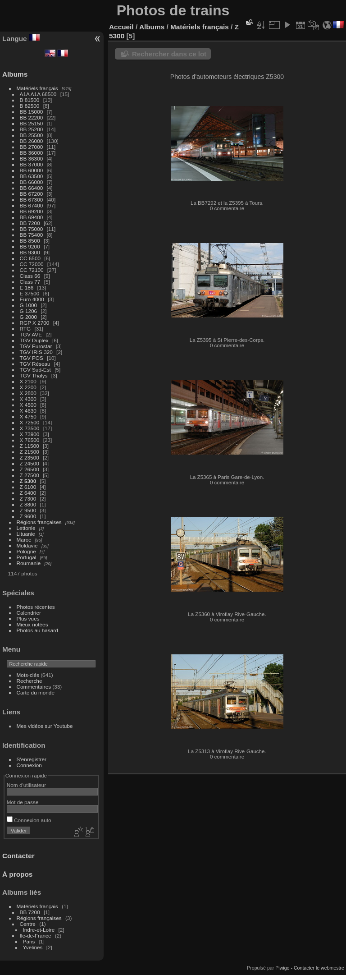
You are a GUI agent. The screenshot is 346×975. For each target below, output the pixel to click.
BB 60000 (31, 170)
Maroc (24, 540)
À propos (17, 874)
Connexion (29, 765)
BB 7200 (30, 223)
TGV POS (31, 358)
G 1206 (28, 311)
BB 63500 (31, 176)
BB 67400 (31, 205)
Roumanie (29, 563)
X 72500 (30, 422)
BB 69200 (31, 211)
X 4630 (28, 411)
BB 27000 (31, 147)
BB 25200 (31, 129)
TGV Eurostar (36, 346)
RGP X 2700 (35, 323)
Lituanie (26, 534)
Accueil (121, 27)
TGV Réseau (35, 364)
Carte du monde (36, 692)
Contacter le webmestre (319, 967)
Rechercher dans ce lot (169, 54)
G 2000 (28, 317)
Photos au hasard (37, 630)
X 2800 (28, 393)
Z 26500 (29, 469)
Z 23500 (29, 457)
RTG (25, 328)
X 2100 (28, 381)
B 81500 (30, 100)
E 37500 (30, 293)
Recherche (29, 681)
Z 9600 (28, 516)
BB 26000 (31, 141)
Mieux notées (32, 624)
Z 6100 (28, 487)
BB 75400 (31, 235)
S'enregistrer (31, 759)
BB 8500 (30, 241)
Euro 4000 (32, 299)
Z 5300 (28, 481)
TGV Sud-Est (35, 370)
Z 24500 (29, 463)
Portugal (26, 557)
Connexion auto (29, 820)
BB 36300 (31, 158)
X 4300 (28, 399)
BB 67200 (31, 194)
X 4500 (28, 405)
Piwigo (282, 967)
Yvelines (33, 947)
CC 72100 (32, 270)
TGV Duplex (34, 340)
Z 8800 (28, 504)
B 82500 (30, 106)
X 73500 (30, 428)
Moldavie (27, 545)
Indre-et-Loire (39, 930)
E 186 (27, 287)
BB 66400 (31, 188)
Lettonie (26, 528)
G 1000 (28, 305)
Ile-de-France (35, 935)
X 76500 (30, 440)
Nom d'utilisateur (26, 785)
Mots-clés (28, 675)
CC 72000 (32, 264)
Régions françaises (39, 522)
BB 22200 (31, 117)
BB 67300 (31, 199)
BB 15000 (31, 112)
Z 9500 (28, 510)
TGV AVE (31, 334)
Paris (29, 941)
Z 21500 (29, 452)
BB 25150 (31, 123)
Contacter (18, 856)
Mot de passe (23, 802)
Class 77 (30, 282)
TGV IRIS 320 (36, 352)
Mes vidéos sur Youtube (45, 726)
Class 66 (30, 276)
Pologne (26, 551)
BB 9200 (30, 246)
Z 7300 (28, 498)
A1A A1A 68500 (38, 94)
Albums (14, 74)
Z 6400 (28, 493)
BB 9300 (30, 252)
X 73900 (30, 434)
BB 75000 (31, 229)
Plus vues (28, 618)
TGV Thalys (34, 375)
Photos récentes (36, 607)
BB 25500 (31, 135)
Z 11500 (29, 446)
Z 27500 (29, 475)
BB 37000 (31, 164)
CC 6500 (30, 258)
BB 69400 (31, 217)
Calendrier (29, 613)
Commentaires (34, 687)
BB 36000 (31, 153)
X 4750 (28, 416)
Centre (28, 924)
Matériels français (37, 88)
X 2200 (28, 387)
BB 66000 (31, 182)
